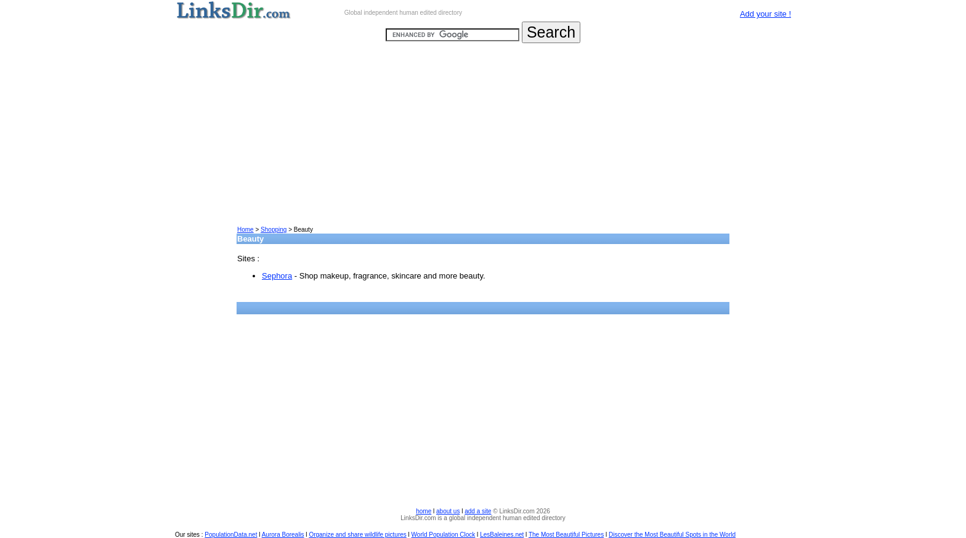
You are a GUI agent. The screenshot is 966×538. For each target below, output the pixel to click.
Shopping (273, 229)
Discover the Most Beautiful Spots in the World (672, 534)
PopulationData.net (231, 534)
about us (448, 511)
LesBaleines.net (502, 534)
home (423, 511)
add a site (478, 511)
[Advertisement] (483, 139)
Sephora (277, 275)
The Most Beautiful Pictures (566, 534)
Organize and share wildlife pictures (357, 534)
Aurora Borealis (283, 534)
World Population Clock (444, 534)
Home (245, 229)
